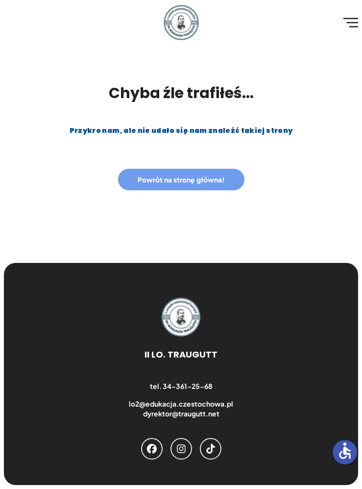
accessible (345, 451)
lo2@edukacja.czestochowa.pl (181, 403)
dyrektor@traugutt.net (181, 413)
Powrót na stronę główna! (181, 179)
